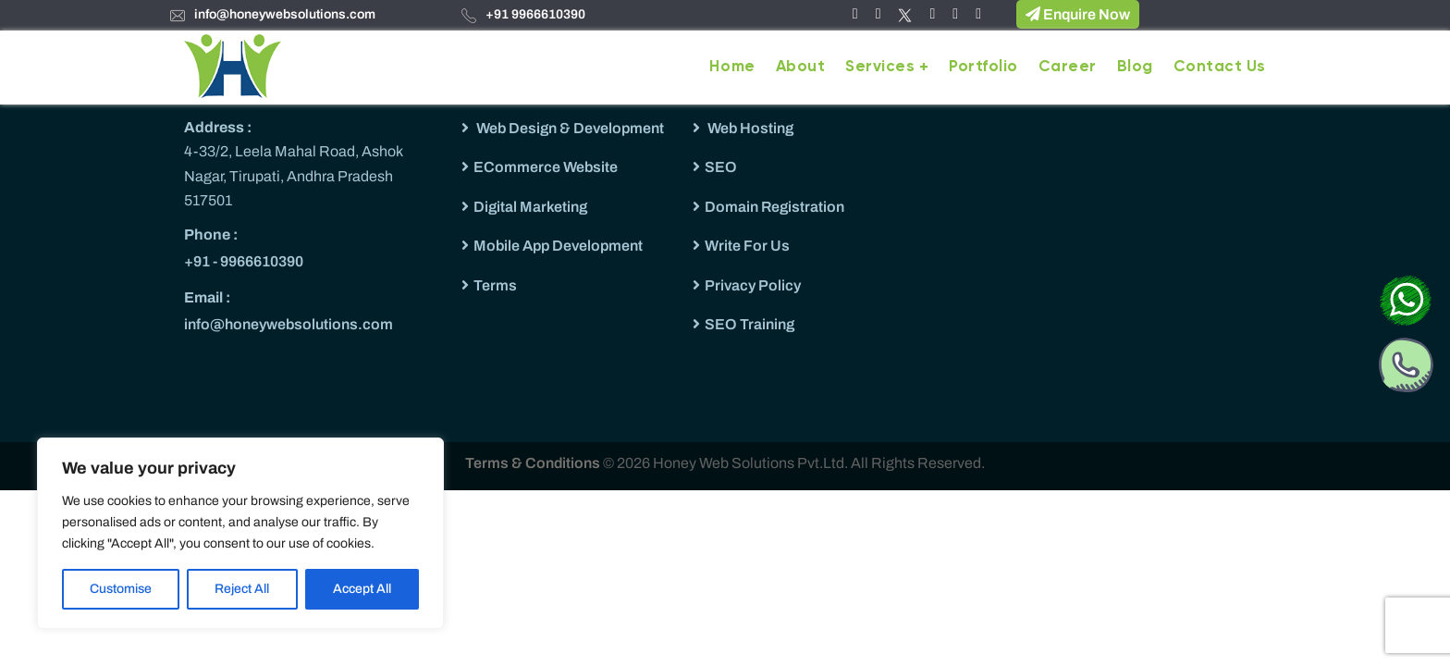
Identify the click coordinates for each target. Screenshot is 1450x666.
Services (880, 67)
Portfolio (983, 67)
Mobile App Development (558, 245)
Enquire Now (1078, 14)
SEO (721, 167)
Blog (1135, 67)
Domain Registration (774, 207)
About (801, 67)
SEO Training (749, 324)
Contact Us (1220, 67)
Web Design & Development (568, 128)
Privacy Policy (753, 285)
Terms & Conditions (534, 463)
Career (1067, 67)
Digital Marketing (530, 207)
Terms (495, 285)
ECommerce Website (545, 167)
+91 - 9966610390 (243, 261)
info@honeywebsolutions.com (284, 14)
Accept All (362, 589)
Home (732, 67)
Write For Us (747, 245)
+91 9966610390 (535, 14)
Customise (121, 589)
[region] (240, 533)
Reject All (242, 589)
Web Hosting (749, 128)
